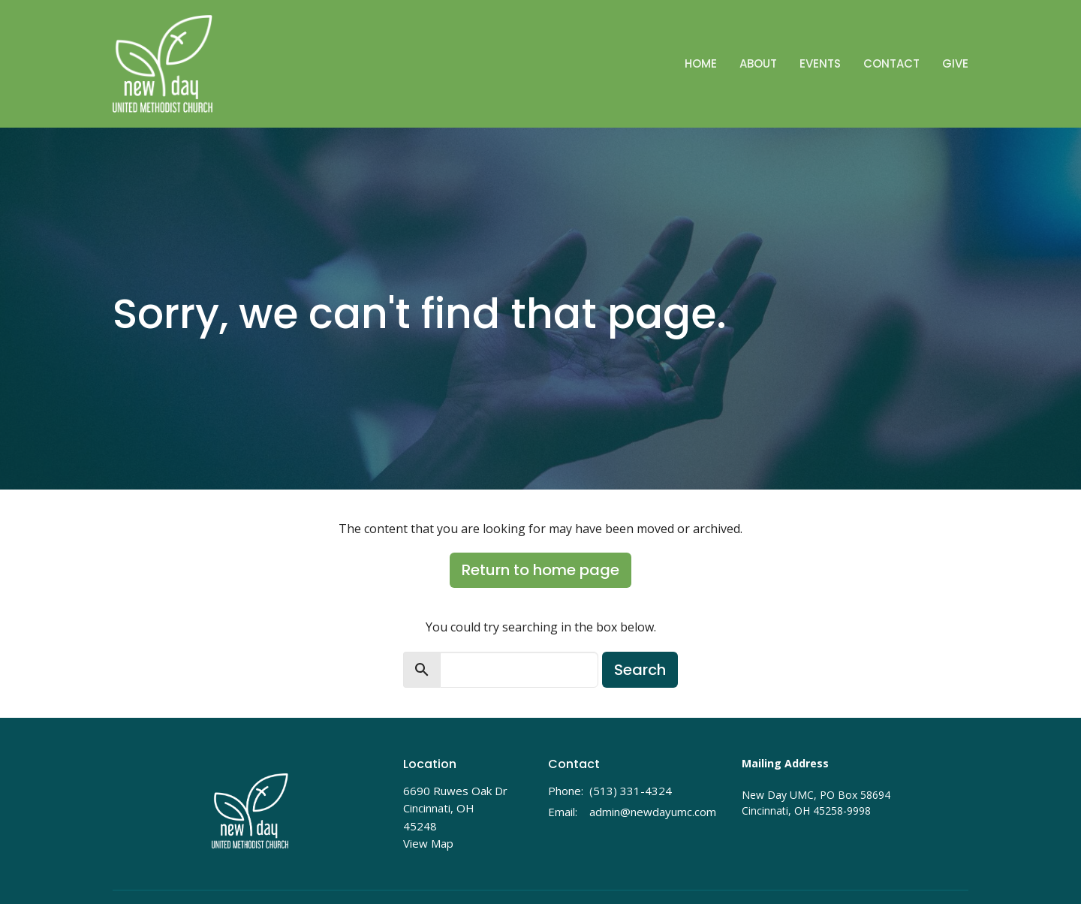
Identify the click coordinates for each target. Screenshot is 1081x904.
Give (955, 63)
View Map (428, 843)
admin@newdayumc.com (652, 811)
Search (640, 669)
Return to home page (540, 569)
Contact (891, 63)
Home (701, 63)
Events (820, 63)
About (758, 63)
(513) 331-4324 (630, 790)
